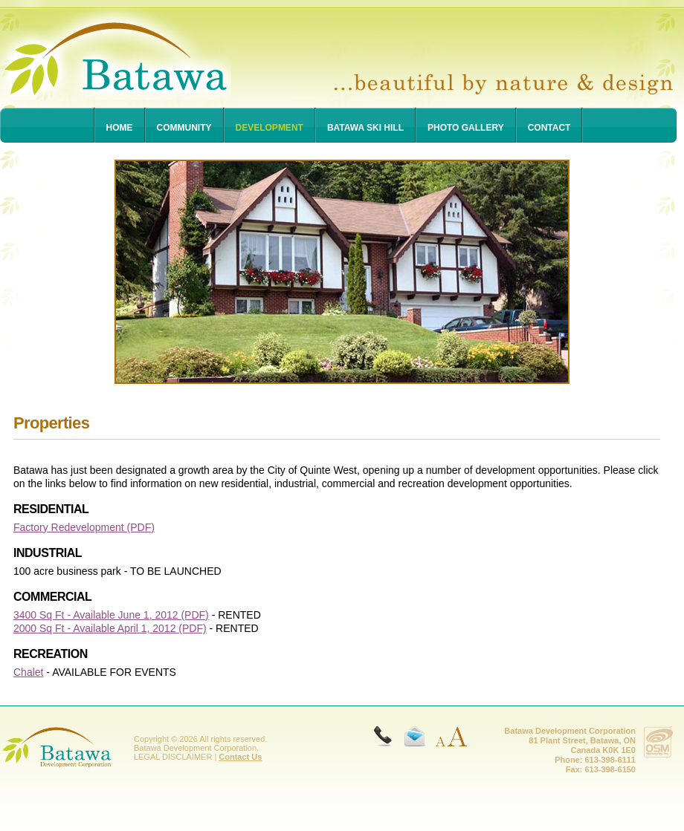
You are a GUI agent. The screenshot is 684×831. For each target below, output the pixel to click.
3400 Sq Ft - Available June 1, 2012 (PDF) (111, 615)
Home (119, 128)
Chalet (28, 672)
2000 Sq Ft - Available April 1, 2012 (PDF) (110, 628)
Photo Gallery (466, 128)
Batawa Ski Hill (365, 128)
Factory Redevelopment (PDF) (84, 527)
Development (269, 128)
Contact (549, 128)
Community (184, 128)
